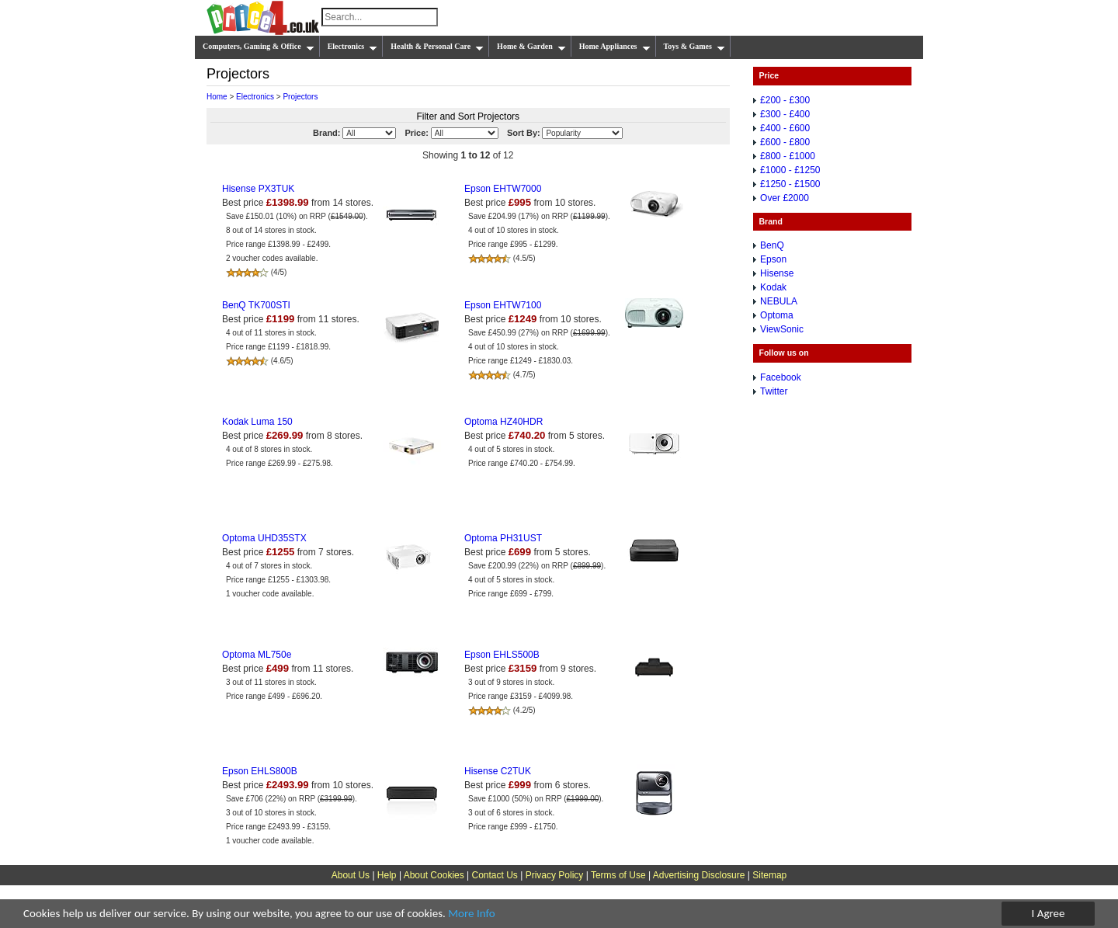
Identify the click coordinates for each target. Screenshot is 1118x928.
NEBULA (778, 301)
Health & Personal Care (437, 46)
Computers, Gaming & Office (258, 46)
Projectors (300, 96)
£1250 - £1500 (790, 184)
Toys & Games (694, 46)
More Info (471, 914)
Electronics (353, 46)
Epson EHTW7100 (502, 305)
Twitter (773, 391)
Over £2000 (784, 198)
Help (387, 875)
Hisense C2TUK (497, 771)
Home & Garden (531, 46)
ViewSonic (782, 329)
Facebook (780, 377)
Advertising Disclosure (699, 875)
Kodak (773, 287)
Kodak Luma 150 (257, 421)
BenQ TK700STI (256, 305)
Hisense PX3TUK (258, 188)
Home (217, 96)
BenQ (772, 245)
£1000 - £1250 (790, 170)
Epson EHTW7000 (502, 188)
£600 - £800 (785, 142)
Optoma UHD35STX (264, 538)
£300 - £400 (785, 114)
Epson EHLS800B (259, 771)
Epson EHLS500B (502, 654)
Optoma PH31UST (503, 538)
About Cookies (434, 875)
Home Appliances (615, 46)
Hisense (776, 273)
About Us (351, 875)
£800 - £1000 (787, 156)
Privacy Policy (555, 875)
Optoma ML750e (256, 654)
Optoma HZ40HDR (503, 421)
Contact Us (495, 875)
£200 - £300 (785, 100)
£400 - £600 (785, 128)
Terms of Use (618, 875)
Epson (773, 259)
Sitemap (769, 875)
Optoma (776, 315)
